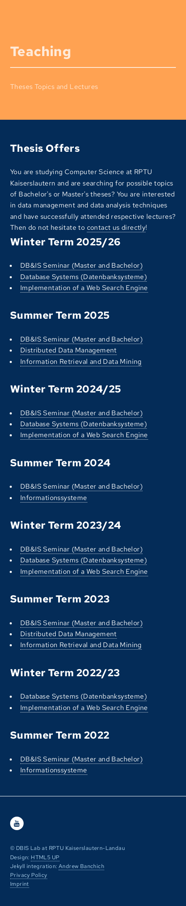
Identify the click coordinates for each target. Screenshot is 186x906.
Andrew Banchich (81, 866)
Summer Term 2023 (60, 598)
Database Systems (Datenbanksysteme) (83, 276)
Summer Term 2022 (59, 735)
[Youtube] (17, 823)
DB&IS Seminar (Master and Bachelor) (81, 265)
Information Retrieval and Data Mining (81, 361)
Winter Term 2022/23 (65, 672)
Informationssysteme (53, 497)
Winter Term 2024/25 (65, 388)
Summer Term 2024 (60, 462)
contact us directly (116, 227)
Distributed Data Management (68, 350)
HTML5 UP (45, 857)
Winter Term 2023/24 (65, 525)
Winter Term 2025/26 (65, 241)
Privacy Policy (28, 875)
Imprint (19, 883)
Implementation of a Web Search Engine (84, 287)
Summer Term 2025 (60, 315)
